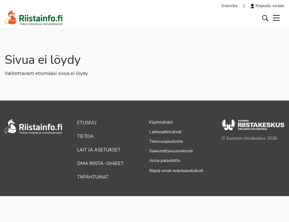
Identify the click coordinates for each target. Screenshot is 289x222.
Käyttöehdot (161, 122)
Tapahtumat (92, 177)
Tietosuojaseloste (166, 141)
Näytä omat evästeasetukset (176, 171)
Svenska (229, 6)
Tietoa (85, 136)
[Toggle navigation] (276, 18)
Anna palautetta (164, 160)
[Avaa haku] (265, 18)
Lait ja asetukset (98, 150)
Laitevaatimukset (165, 132)
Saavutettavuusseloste (171, 151)
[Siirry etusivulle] (34, 18)
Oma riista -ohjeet (100, 163)
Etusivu (86, 123)
